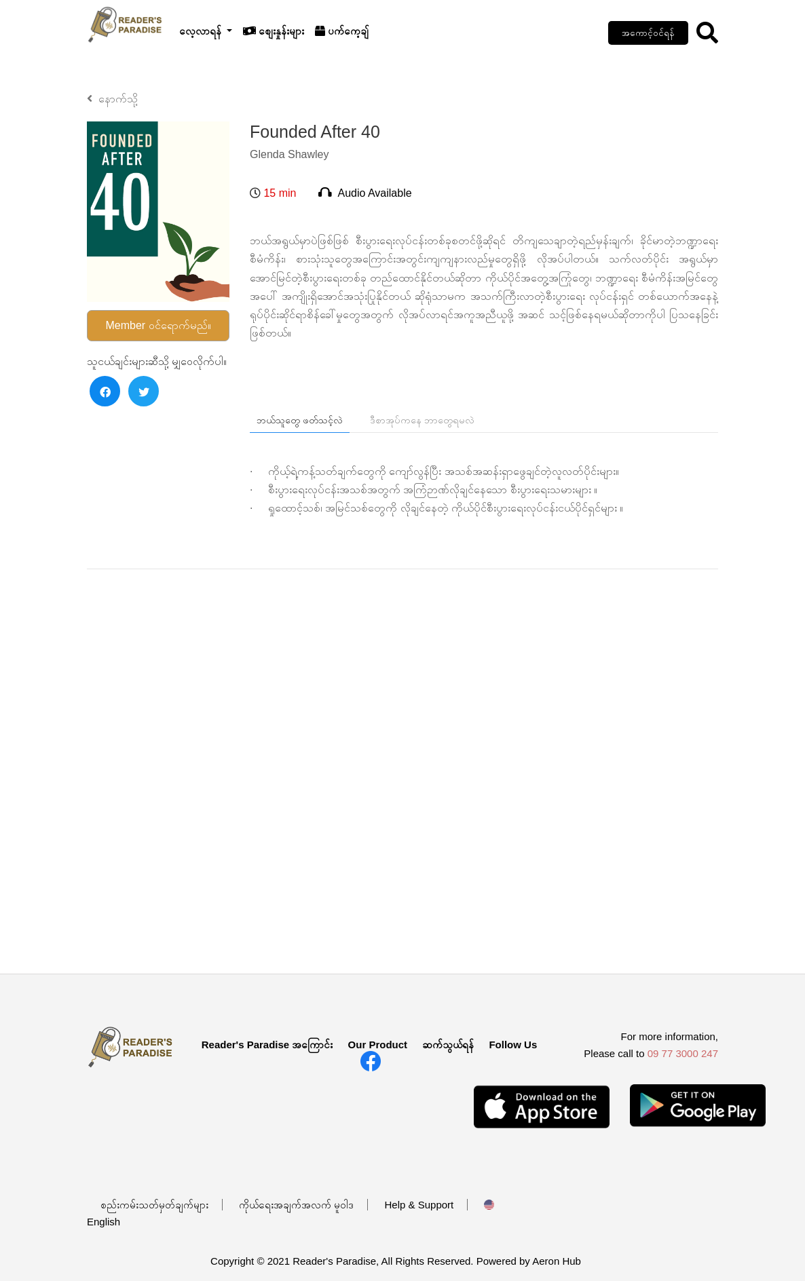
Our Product (378, 1044)
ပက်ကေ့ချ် (342, 31)
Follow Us (513, 1044)
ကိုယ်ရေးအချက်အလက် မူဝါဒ (296, 1204)
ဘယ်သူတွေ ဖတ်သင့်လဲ (300, 420)
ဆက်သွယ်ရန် (448, 1044)
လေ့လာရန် (201, 31)
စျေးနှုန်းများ (273, 31)
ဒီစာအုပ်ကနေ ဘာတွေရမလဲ (422, 420)
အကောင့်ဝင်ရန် (648, 33)
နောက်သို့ (112, 98)
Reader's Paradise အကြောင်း (267, 1044)
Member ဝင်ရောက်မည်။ (157, 325)
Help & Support (419, 1204)
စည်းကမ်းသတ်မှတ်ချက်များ (154, 1204)
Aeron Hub (556, 1261)
